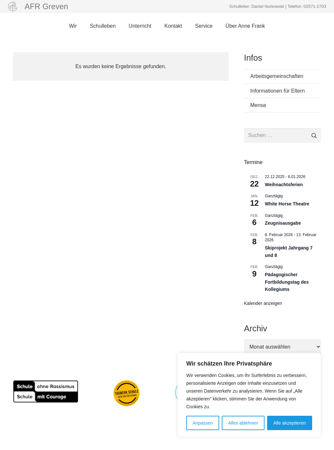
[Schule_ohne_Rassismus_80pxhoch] (45, 391)
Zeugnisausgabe (283, 223)
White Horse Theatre (287, 203)
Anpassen (202, 423)
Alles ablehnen (243, 423)
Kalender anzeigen (263, 303)
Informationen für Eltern (277, 91)
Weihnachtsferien (284, 184)
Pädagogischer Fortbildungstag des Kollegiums (287, 282)
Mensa (258, 105)
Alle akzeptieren (289, 423)
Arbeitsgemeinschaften (276, 76)
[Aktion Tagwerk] (126, 393)
